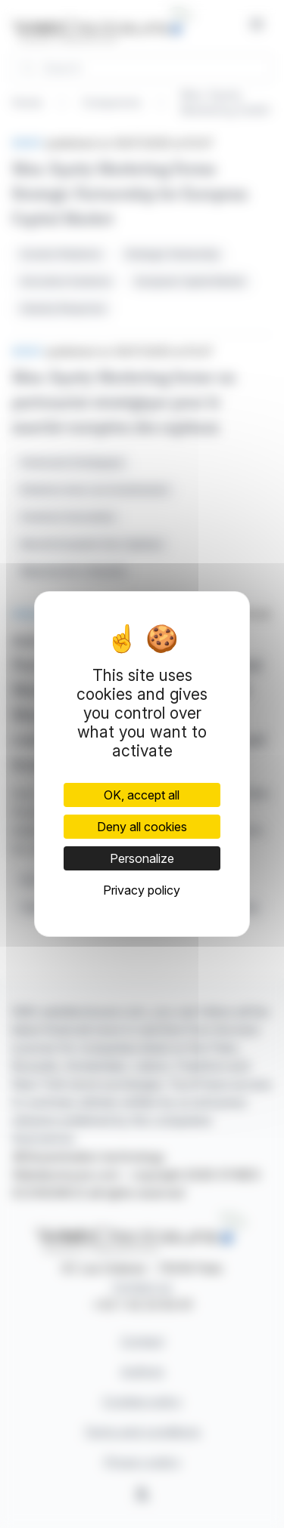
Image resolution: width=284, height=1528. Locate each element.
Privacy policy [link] (141, 890)
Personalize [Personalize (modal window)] (142, 858)
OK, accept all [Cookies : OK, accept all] (141, 795)
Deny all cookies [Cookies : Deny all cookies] (142, 826)
